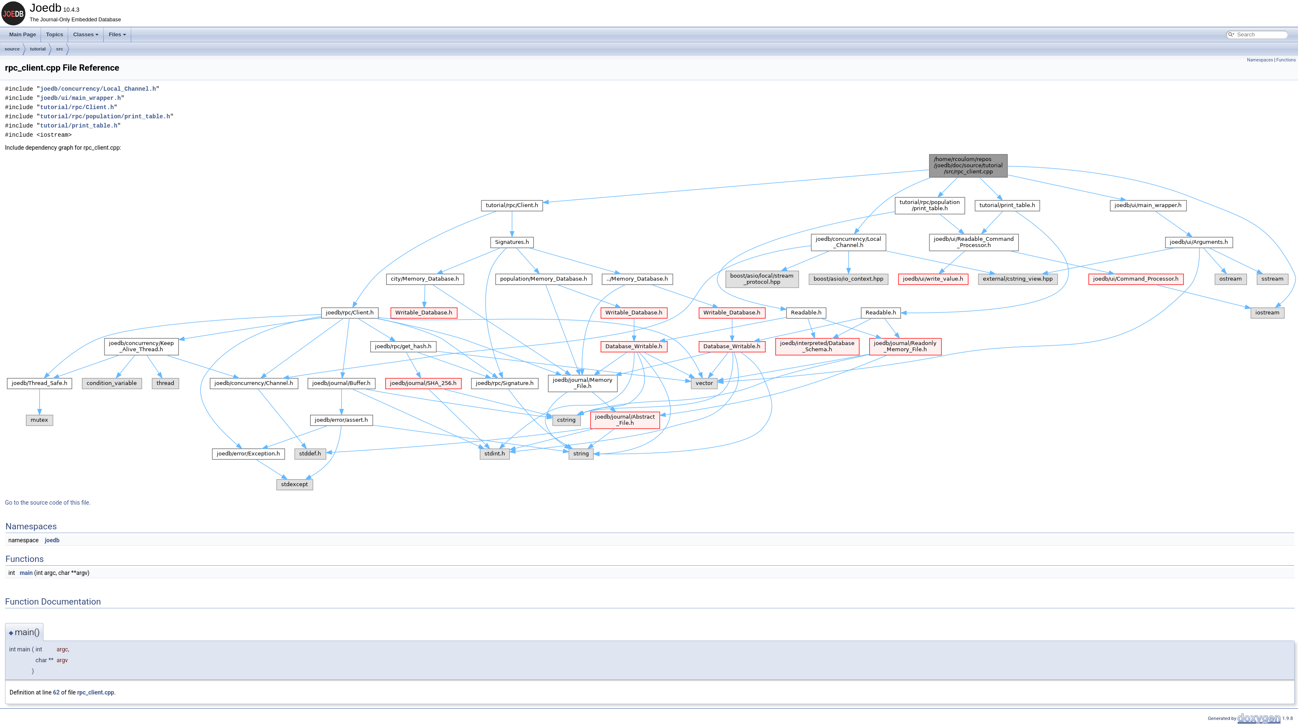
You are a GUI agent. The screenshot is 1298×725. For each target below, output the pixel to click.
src (59, 48)
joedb (52, 540)
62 (56, 692)
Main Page (22, 34)
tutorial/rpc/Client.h (77, 107)
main (26, 572)
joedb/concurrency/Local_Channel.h (98, 89)
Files (117, 34)
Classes (86, 34)
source (12, 48)
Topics (54, 34)
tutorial (38, 48)
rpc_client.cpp (95, 692)
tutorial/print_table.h (78, 126)
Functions (1286, 60)
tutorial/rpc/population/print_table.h (105, 116)
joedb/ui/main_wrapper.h (80, 98)
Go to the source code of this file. (48, 502)
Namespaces (1260, 60)
